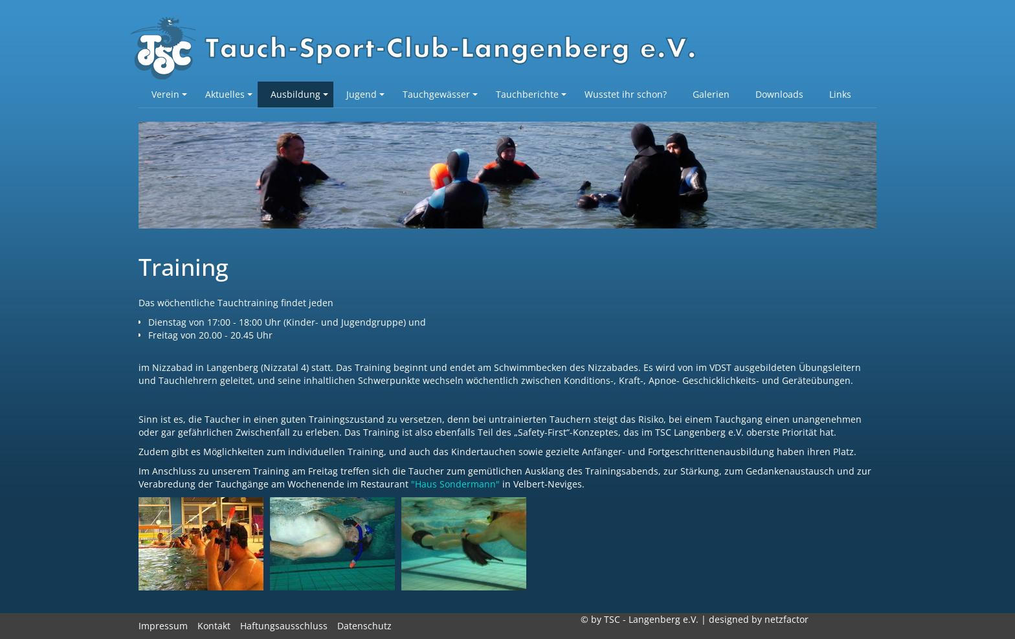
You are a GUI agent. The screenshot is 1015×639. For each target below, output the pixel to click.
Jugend (365, 94)
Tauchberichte (531, 94)
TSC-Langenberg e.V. (420, 49)
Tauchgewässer (440, 94)
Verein (169, 94)
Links (840, 94)
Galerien (711, 94)
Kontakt (213, 626)
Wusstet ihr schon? (626, 94)
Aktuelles (228, 94)
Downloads (779, 94)
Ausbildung (299, 94)
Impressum (163, 626)
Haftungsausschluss (284, 626)
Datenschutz (364, 626)
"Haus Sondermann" (455, 484)
